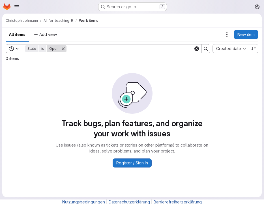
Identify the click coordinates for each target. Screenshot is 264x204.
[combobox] (231, 48)
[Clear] (196, 48)
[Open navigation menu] (16, 6)
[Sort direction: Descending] (253, 48)
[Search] (130, 48)
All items (17, 34)
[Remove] (63, 48)
